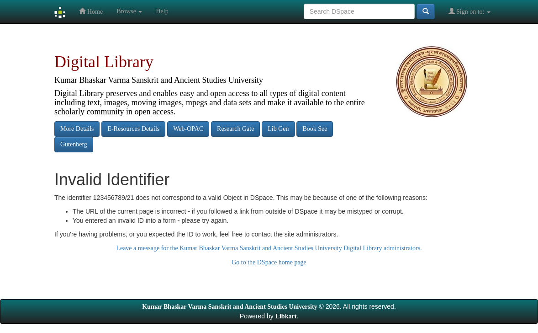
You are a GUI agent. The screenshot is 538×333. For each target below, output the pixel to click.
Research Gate (235, 128)
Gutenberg (73, 144)
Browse (129, 11)
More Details (77, 128)
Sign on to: (469, 11)
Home (91, 11)
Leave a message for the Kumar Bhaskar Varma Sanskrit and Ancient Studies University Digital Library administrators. (269, 248)
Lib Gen (278, 128)
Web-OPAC (188, 128)
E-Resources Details (133, 128)
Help (162, 11)
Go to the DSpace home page (269, 262)
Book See (314, 128)
